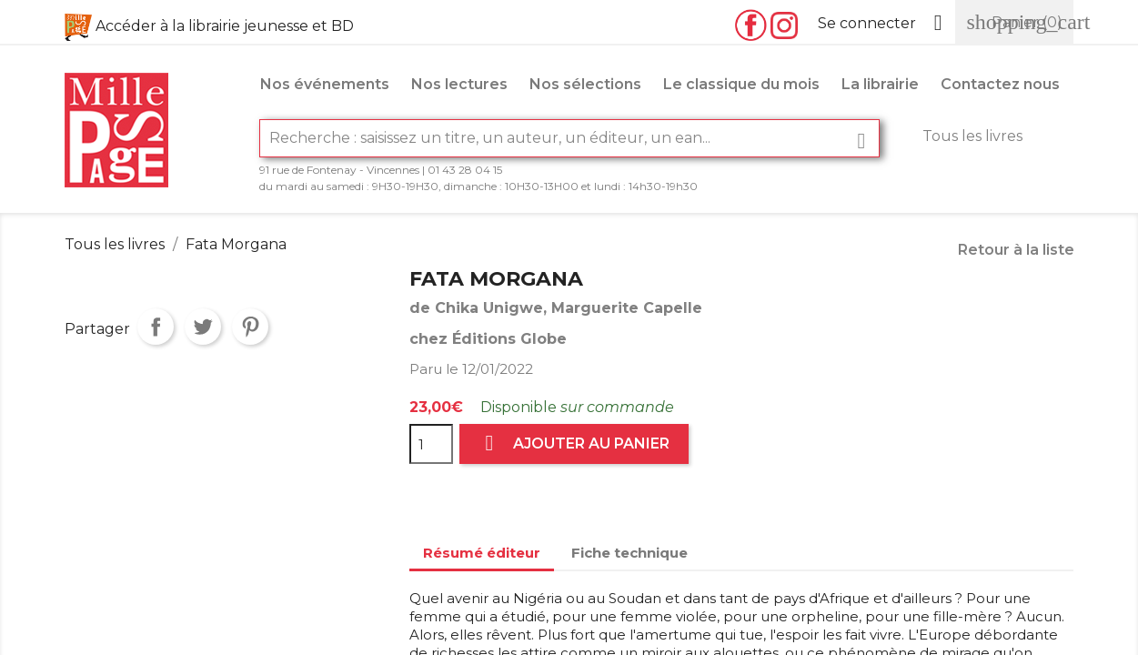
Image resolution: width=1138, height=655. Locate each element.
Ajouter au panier (574, 443)
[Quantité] (431, 444)
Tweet (203, 326)
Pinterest (250, 326)
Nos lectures (459, 84)
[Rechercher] (569, 138)
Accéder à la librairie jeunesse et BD (225, 26)
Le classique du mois (741, 84)
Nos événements (324, 84)
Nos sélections (585, 84)
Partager (155, 326)
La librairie (880, 84)
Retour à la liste (1016, 249)
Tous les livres (972, 136)
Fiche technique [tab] (629, 552)
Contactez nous (1000, 84)
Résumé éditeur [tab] (481, 552)
